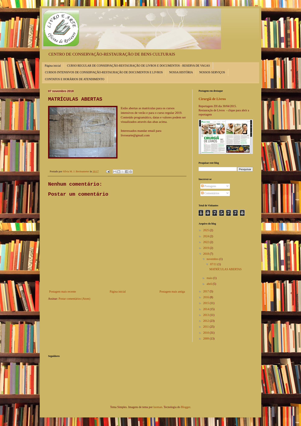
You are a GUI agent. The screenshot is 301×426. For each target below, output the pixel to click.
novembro (213, 259)
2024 (206, 236)
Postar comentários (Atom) (74, 298)
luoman (157, 407)
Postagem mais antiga (172, 291)
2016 (206, 297)
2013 (206, 315)
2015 (206, 303)
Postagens (208, 186)
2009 (206, 338)
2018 (206, 253)
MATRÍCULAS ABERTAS (225, 269)
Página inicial (53, 65)
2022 (206, 242)
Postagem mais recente (62, 291)
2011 (206, 326)
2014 (206, 309)
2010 (206, 332)
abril (210, 283)
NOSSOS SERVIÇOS (212, 72)
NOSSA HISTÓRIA (181, 72)
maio (210, 278)
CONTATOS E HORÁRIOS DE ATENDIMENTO (74, 79)
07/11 (213, 264)
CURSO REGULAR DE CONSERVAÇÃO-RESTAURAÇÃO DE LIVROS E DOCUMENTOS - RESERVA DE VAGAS (138, 65)
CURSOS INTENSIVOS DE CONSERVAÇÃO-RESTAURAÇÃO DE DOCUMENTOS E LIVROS (104, 72)
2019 (206, 248)
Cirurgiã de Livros (212, 99)
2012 (206, 320)
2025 (206, 230)
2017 (206, 291)
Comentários (210, 193)
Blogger (185, 407)
